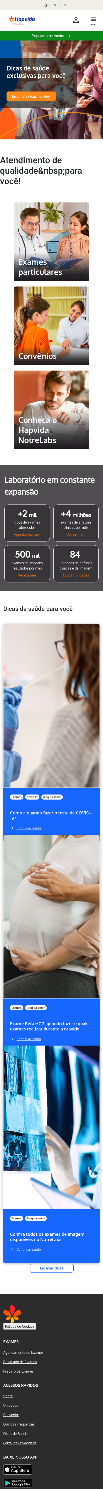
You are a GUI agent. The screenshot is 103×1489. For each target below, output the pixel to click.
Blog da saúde (52, 797)
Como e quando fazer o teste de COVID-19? (50, 815)
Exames (17, 797)
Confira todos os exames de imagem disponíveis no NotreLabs (47, 1236)
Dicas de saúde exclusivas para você (36, 72)
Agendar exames (27, 534)
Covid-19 (32, 797)
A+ (56, 5)
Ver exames (76, 534)
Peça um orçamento (48, 35)
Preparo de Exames (18, 1371)
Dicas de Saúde (15, 1433)
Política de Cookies (19, 1326)
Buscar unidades (76, 575)
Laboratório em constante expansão (49, 485)
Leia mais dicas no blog (31, 96)
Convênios (11, 1415)
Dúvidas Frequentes (18, 1424)
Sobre (8, 1396)
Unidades (10, 1405)
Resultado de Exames (20, 1362)
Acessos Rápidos (20, 1385)
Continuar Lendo (25, 827)
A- (65, 5)
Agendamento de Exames (23, 1352)
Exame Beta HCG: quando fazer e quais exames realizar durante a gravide (49, 1026)
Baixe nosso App (20, 1457)
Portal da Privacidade (20, 1443)
